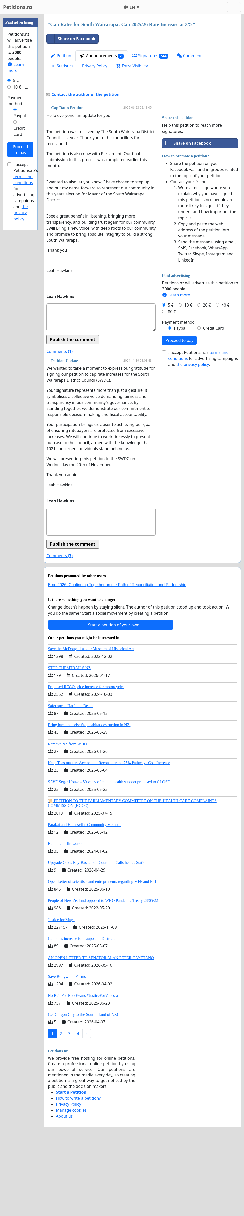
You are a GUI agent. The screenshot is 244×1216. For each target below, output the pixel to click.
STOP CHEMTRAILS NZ (69, 738)
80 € (172, 382)
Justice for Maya (61, 990)
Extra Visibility (132, 66)
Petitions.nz (18, 7)
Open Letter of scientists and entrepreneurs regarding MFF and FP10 (103, 952)
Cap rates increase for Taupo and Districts (81, 1009)
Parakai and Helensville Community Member (84, 895)
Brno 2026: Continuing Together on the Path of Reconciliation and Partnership (117, 655)
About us (64, 1186)
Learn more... (177, 365)
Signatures (150, 56)
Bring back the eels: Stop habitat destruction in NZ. (89, 795)
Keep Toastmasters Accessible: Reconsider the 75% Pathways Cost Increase (109, 833)
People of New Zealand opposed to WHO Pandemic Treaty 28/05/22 (103, 971)
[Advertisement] (142, 118)
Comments (190, 55)
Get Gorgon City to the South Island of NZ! (83, 1085)
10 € (188, 375)
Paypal (180, 398)
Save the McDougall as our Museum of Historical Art (91, 719)
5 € (170, 375)
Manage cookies (71, 1180)
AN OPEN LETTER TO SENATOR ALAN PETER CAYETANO (101, 1028)
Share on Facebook (71, 38)
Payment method (178, 392)
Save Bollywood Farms (67, 1047)
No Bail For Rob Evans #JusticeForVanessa (83, 1066)
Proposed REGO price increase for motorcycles (86, 757)
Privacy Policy (94, 66)
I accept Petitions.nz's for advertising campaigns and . (203, 429)
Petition (61, 55)
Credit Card (213, 398)
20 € (207, 375)
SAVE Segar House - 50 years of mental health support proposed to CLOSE (109, 852)
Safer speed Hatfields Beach (70, 776)
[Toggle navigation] (234, 7)
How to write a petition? (78, 1168)
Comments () (59, 421)
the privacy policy (192, 435)
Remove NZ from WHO (67, 814)
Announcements (101, 56)
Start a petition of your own (110, 695)
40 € (226, 375)
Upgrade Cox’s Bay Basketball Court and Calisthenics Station (97, 933)
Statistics (62, 66)
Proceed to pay (179, 411)
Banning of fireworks (65, 914)
